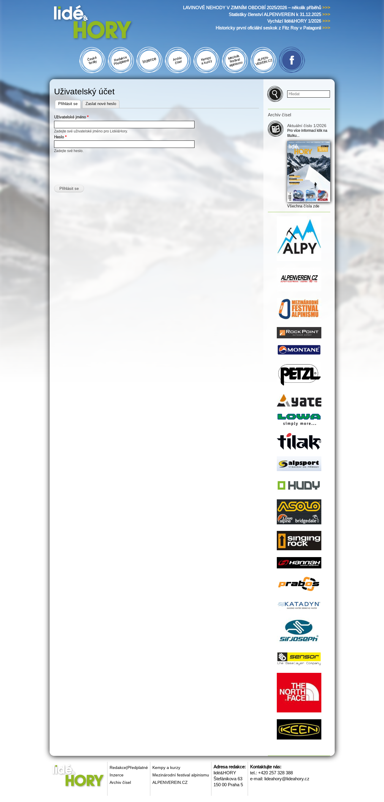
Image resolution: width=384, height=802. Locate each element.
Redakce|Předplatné (129, 767)
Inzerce (117, 775)
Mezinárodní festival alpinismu (180, 775)
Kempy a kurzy (166, 767)
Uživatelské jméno (71, 117)
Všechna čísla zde (303, 206)
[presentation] (99, 165)
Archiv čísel (120, 782)
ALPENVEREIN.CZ (170, 782)
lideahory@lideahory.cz (286, 778)
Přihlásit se (69, 103)
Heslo (60, 137)
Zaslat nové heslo (101, 103)
